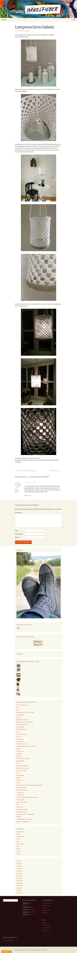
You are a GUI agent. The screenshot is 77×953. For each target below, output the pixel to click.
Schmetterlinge (20, 795)
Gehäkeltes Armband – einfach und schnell (26, 746)
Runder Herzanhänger (21, 787)
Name (17, 530)
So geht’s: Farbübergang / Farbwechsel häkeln (27, 797)
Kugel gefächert (20, 775)
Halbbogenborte (20, 761)
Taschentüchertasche (21, 812)
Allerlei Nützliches (20, 831)
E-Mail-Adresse (19, 534)
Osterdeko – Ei (19, 780)
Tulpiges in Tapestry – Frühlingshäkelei (25, 814)
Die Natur (18, 834)
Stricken (18, 851)
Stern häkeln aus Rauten (22, 809)
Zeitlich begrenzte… (47, 903)
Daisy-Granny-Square (21, 734)
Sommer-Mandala (20, 799)
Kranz (17, 773)
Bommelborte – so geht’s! (22, 719)
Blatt (17, 707)
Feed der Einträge (46, 925)
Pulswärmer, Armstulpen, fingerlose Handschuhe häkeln (29, 785)
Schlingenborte (20, 792)
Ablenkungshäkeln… (47, 910)
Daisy (17, 731)
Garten (18, 839)
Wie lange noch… (55, 471)
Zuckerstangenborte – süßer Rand (24, 819)
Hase (17, 763)
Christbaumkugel (20, 727)
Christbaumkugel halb (21, 729)
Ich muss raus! (45, 912)
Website (17, 537)
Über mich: (4, 20)
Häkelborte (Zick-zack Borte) (23, 758)
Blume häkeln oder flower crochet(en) (25, 712)
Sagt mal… (31, 907)
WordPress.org (45, 930)
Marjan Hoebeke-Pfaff (17, 491)
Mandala (18, 778)
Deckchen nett (19, 739)
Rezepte (18, 848)
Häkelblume (19, 753)
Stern (17, 804)
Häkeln (27, 30)
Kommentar (18, 512)
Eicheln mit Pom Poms (21, 744)
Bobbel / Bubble (20, 714)
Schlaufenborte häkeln (21, 790)
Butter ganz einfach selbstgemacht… (25, 722)
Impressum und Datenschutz (23, 821)
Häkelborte (19, 756)
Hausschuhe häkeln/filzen (22, 765)
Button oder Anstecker (21, 724)
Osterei (18, 782)
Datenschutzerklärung (8, 940)
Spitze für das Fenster (21, 802)
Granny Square (19, 751)
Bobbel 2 (18, 717)
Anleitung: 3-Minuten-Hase (22, 705)
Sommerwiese (19, 807)
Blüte (17, 710)
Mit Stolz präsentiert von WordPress (38, 949)
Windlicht (18, 816)
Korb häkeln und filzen (21, 770)
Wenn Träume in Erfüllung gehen (26, 471)
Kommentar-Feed (46, 927)
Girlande (18, 748)
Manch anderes (20, 844)
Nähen (17, 846)
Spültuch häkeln (31, 909)
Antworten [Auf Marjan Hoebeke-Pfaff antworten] (28, 495)
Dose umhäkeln (20, 741)
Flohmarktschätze (20, 836)
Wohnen (18, 853)
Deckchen (18, 736)
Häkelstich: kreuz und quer (22, 768)
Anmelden (44, 923)
